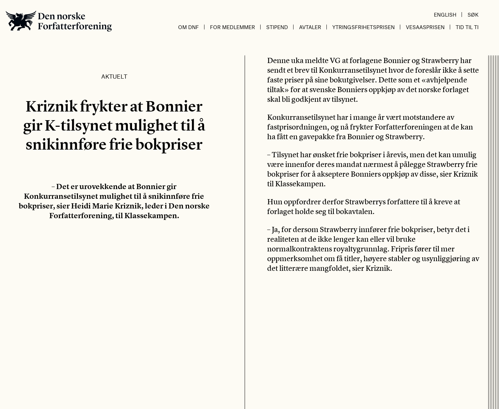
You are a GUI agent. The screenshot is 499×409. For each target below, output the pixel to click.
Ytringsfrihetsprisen (363, 27)
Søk (473, 14)
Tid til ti (467, 27)
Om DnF (188, 27)
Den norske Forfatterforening (59, 21)
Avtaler (310, 27)
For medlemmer (232, 27)
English (445, 14)
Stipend (277, 27)
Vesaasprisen (425, 27)
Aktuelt (114, 76)
